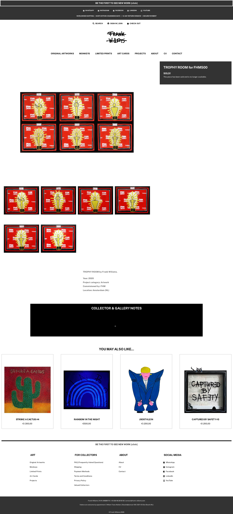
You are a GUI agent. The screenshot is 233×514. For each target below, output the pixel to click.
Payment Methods (81, 471)
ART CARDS (123, 53)
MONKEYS (84, 53)
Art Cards (34, 476)
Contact (122, 471)
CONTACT (177, 53)
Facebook (168, 471)
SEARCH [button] (98, 23)
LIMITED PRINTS (103, 53)
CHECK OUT (134, 23)
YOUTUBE (145, 10)
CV (165, 53)
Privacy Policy (80, 481)
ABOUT (154, 53)
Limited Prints (35, 471)
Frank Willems (115, 512)
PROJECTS (140, 53)
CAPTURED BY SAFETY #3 (205, 419)
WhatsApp (169, 462)
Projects (33, 481)
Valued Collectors (81, 485)
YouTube (168, 481)
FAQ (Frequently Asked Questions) (88, 462)
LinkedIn (168, 476)
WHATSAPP (88, 10)
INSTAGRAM (103, 10)
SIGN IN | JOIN (114, 23)
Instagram (168, 467)
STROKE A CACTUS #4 (27, 419)
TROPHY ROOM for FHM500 (185, 67)
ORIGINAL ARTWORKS (62, 53)
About (121, 462)
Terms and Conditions (83, 476)
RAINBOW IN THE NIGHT (87, 419)
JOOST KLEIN (146, 419)
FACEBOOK (118, 10)
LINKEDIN (132, 10)
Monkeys (33, 467)
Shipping (77, 467)
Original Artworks (37, 462)
